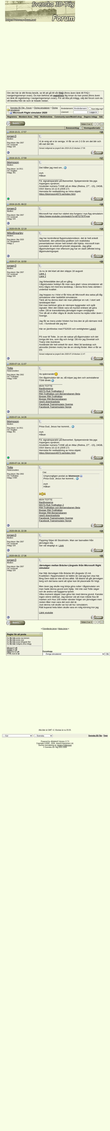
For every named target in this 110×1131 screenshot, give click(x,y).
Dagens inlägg (90, 117)
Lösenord (64, 112)
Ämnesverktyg (72, 128)
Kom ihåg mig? (96, 109)
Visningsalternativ (92, 128)
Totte (10, 368)
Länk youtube (46, 612)
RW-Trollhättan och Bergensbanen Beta (59, 393)
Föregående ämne (50, 629)
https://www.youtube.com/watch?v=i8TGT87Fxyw (64, 216)
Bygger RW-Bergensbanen (53, 399)
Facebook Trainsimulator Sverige (56, 404)
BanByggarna (46, 388)
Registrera (12, 117)
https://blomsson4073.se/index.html (57, 194)
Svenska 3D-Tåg (95, 736)
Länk (61, 545)
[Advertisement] (32, 55)
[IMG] (9, 652)
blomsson (13, 162)
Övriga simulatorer (42, 108)
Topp (105, 736)
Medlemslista (46, 117)
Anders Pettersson (64, 745)
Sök (101, 117)
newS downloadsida (49, 401)
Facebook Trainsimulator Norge (55, 407)
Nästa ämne (62, 629)
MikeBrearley (15, 233)
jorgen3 (11, 136)
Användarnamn (67, 108)
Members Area (25, 117)
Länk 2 (42, 276)
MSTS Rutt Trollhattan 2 (51, 391)
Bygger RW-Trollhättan (51, 396)
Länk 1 (42, 273)
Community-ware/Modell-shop (68, 117)
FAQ (36, 117)
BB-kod (10, 648)
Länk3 (93, 329)
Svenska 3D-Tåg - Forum (21, 108)
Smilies (10, 650)
